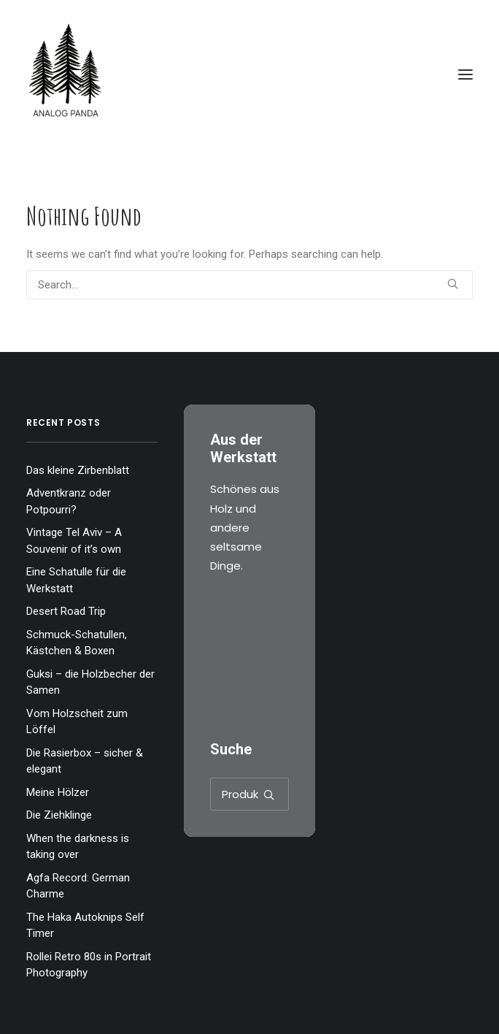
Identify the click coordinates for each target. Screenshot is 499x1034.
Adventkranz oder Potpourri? (68, 501)
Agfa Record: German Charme (78, 886)
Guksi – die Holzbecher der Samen (90, 682)
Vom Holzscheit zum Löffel (77, 722)
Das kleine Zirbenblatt (77, 470)
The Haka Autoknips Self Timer (85, 926)
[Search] (249, 284)
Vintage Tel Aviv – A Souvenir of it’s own (74, 541)
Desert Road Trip (66, 611)
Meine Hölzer (57, 792)
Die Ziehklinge (59, 815)
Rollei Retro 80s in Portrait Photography (88, 965)
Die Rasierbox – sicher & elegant (84, 761)
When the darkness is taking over (77, 847)
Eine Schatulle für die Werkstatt (76, 580)
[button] (465, 74)
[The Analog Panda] (249, 74)
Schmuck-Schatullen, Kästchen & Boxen (76, 643)
